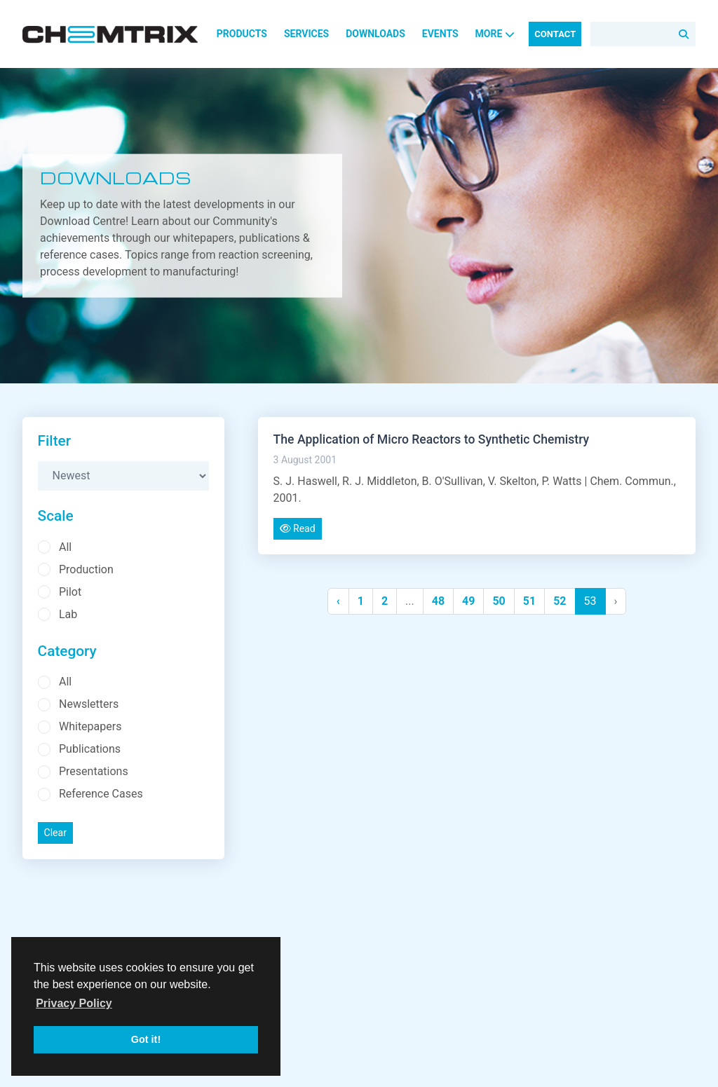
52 (559, 601)
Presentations (93, 771)
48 (438, 601)
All (65, 547)
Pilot (70, 592)
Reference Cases (101, 793)
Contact (555, 34)
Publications (90, 749)
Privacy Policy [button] (74, 1003)
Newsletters (88, 704)
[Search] (643, 34)
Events (440, 33)
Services (306, 33)
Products (242, 33)
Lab (68, 614)
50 (498, 601)
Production (86, 569)
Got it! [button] (146, 1039)
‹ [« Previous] (338, 601)
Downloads (375, 33)
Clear (55, 832)
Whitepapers (90, 726)
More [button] (495, 33)
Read (298, 528)
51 (529, 601)
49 (468, 601)
